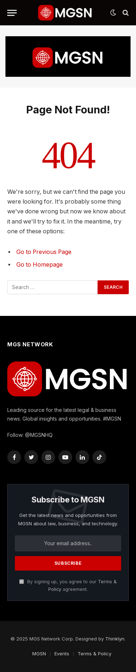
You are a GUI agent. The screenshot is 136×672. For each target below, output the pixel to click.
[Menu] (12, 13)
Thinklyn (114, 639)
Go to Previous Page (43, 252)
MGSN (39, 653)
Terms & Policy (94, 653)
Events (61, 653)
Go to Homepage (39, 264)
